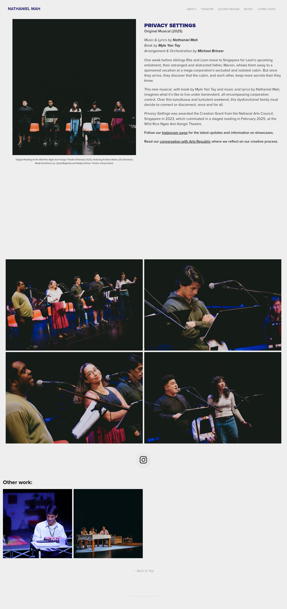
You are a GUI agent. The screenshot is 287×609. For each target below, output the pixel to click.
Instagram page (175, 132)
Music (248, 9)
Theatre (207, 9)
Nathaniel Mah (24, 9)
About (192, 9)
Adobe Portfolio (150, 596)
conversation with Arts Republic (185, 141)
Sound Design (229, 9)
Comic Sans (267, 9)
